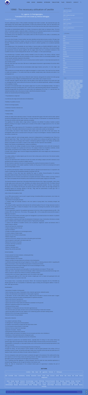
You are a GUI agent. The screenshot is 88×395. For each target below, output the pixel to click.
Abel (6, 375)
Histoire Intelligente (72, 87)
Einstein (39, 375)
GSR (40, 372)
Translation (77, 95)
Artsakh (69, 80)
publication (78, 92)
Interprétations (71, 383)
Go (78, 86)
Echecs (65, 84)
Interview (78, 89)
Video (65, 96)
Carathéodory (21, 375)
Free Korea (66, 86)
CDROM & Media (66, 42)
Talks (64, 69)
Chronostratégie (29, 381)
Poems (64, 65)
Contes (64, 45)
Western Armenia (66, 384)
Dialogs (64, 47)
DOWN (86, 393)
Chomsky (28, 375)
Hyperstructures (51, 383)
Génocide (10, 383)
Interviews (65, 54)
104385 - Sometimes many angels (69, 15)
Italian (65, 90)
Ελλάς (33, 372)
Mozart (61, 375)
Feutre (81, 84)
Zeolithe (78, 96)
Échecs (57, 381)
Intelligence (73, 89)
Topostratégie (50, 384)
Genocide (74, 86)
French (70, 86)
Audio (64, 38)
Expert (36, 372)
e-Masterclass (71, 83)
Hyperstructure (66, 89)
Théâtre (44, 384)
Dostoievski (66, 83)
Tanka (39, 384)
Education (69, 84)
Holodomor (80, 87)
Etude (77, 84)
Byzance (76, 80)
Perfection (51, 372)
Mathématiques (9, 384)
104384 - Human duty (66, 19)
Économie (62, 381)
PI (54, 372)
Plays (64, 60)
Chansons (22, 381)
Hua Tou (44, 383)
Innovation (58, 383)
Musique (74, 90)
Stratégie (35, 384)
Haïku (17, 383)
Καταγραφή (76, 98)
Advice (8, 381)
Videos (64, 71)
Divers (64, 49)
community (72, 81)
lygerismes (69, 90)
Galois (47, 375)
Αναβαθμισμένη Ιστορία (68, 98)
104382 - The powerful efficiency (68, 27)
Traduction (66, 95)
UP (86, 391)
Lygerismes (45, 372)
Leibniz (57, 375)
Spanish (69, 93)
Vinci (72, 96)
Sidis (65, 375)
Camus (81, 80)
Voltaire (81, 375)
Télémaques (59, 372)
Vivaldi (76, 375)
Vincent (68, 96)
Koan (78, 383)
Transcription (71, 95)
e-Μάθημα (78, 83)
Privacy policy (79, 391)
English (73, 84)
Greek (81, 86)
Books (64, 40)
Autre (73, 80)
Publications (65, 67)
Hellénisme (22, 383)
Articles (14, 19)
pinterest (65, 92)
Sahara (65, 93)
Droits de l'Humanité (50, 381)
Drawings (65, 51)
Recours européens (23, 384)
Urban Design (58, 384)
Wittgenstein (44, 377)
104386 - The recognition (67, 11)
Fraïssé (43, 375)
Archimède (10, 375)
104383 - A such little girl (67, 23)
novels (78, 90)
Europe (72, 381)
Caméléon (28, 372)
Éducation (67, 381)
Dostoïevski (33, 375)
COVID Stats (41, 381)
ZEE (74, 96)
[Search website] (80, 2)
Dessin (76, 81)
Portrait (73, 92)
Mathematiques (66, 56)
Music (64, 58)
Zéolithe (76, 384)
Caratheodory (66, 81)
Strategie (73, 93)
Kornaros (52, 375)
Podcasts (64, 62)
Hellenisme (66, 87)
